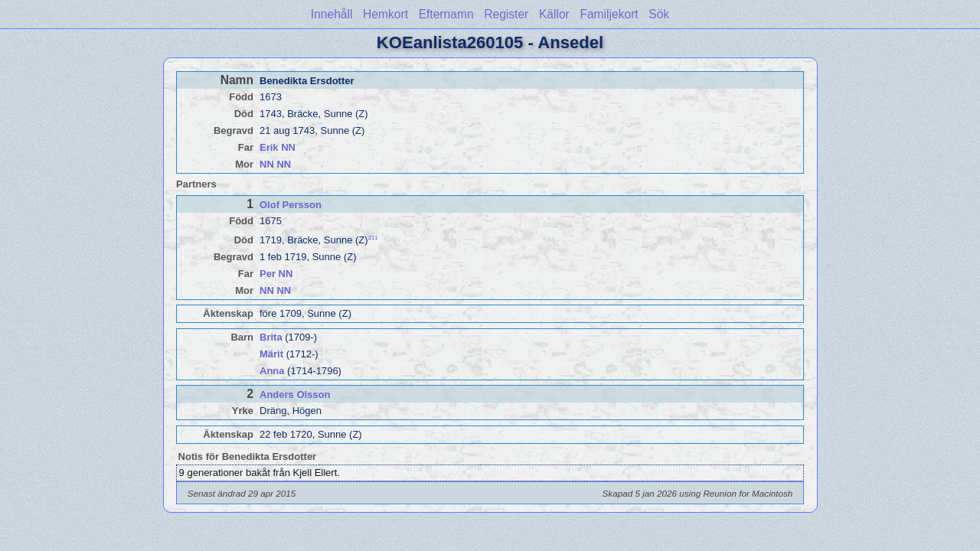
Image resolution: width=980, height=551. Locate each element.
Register (506, 14)
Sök (658, 14)
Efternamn (446, 14)
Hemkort (385, 14)
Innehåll (332, 14)
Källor (554, 14)
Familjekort (609, 14)
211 (373, 237)
